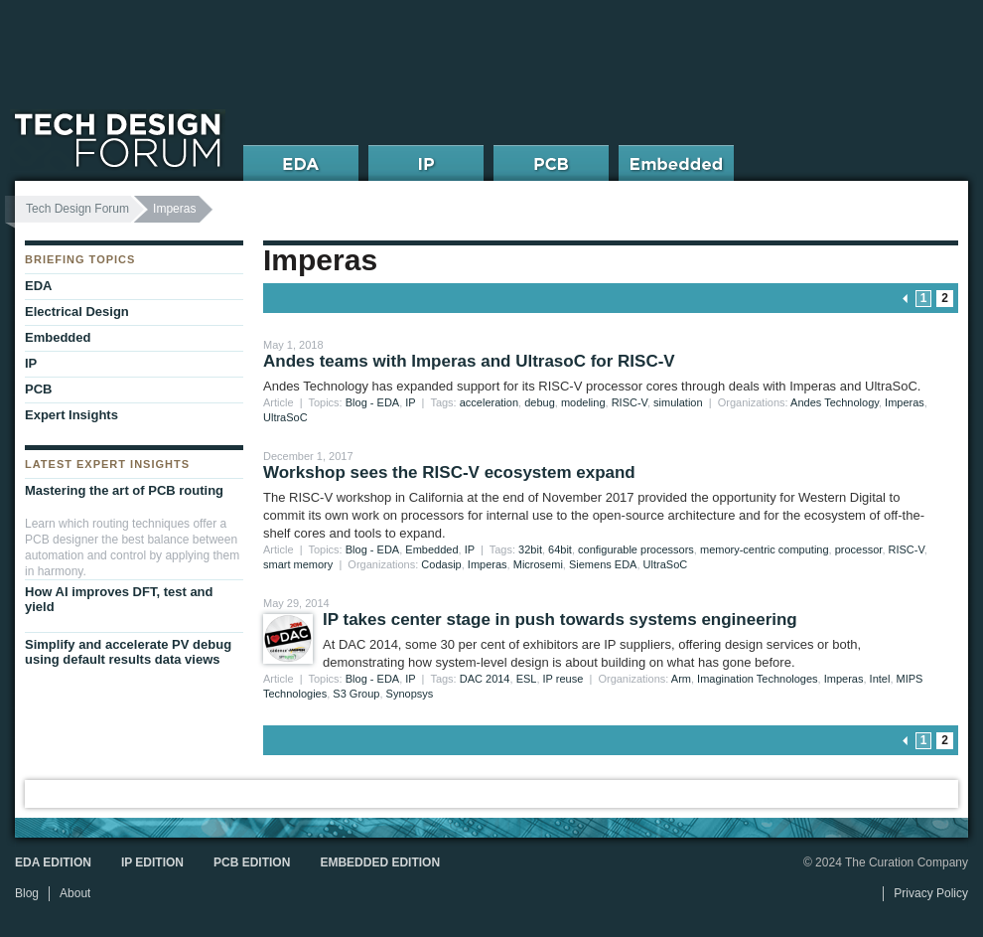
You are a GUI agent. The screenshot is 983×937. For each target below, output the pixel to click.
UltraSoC (285, 417)
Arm (681, 679)
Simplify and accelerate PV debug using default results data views (128, 652)
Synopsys (410, 694)
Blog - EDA (372, 402)
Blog (27, 893)
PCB (38, 389)
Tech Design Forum (77, 209)
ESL (526, 679)
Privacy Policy (931, 893)
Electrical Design (77, 311)
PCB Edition (251, 862)
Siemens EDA (602, 564)
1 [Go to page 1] (923, 298)
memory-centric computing (764, 549)
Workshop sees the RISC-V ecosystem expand (449, 472)
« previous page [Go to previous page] (906, 298)
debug (539, 402)
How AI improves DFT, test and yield (119, 599)
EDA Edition (53, 862)
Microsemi (538, 564)
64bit (560, 549)
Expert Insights (71, 414)
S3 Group (356, 694)
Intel (880, 679)
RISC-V (629, 402)
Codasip (441, 564)
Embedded (431, 549)
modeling (583, 402)
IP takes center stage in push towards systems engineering (560, 619)
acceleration (489, 402)
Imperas (904, 402)
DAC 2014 (485, 679)
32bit (530, 549)
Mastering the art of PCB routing (124, 490)
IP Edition (152, 862)
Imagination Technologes (757, 679)
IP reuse (563, 679)
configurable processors (636, 549)
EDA (38, 285)
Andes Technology (834, 402)
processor (859, 549)
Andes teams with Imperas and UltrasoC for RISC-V (469, 361)
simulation (678, 402)
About (75, 893)
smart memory (298, 564)
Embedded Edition (380, 862)
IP (410, 402)
